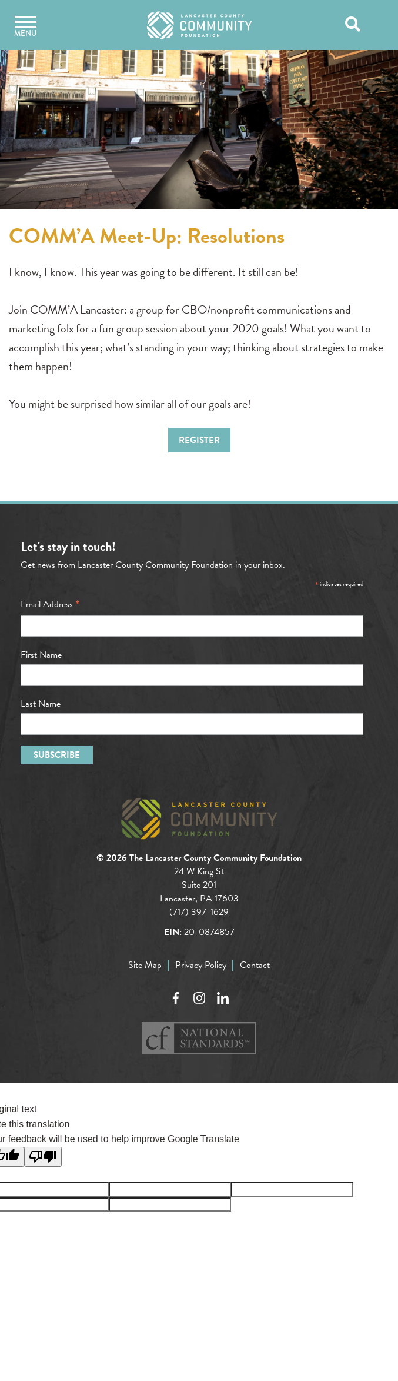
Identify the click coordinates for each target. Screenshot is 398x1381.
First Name (41, 655)
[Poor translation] (43, 1157)
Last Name (41, 704)
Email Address (50, 604)
